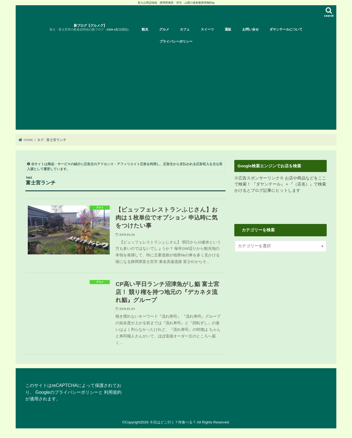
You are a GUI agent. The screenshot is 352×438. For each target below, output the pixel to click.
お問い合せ (250, 29)
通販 (228, 29)
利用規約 (113, 392)
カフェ (185, 29)
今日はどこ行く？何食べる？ (173, 422)
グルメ (164, 29)
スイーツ (207, 29)
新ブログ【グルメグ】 (90, 28)
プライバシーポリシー (176, 41)
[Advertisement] (176, 88)
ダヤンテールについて (286, 29)
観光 (145, 29)
